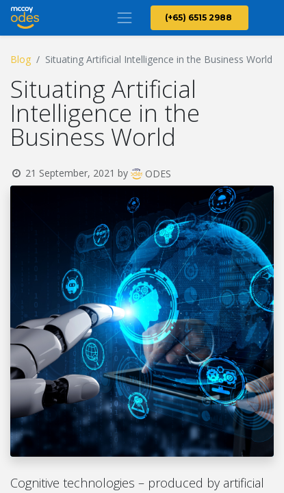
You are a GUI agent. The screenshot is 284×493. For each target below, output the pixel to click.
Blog (20, 59)
